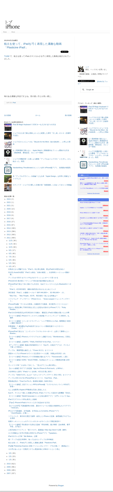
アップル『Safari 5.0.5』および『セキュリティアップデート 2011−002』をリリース (39, 375)
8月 (10, 253)
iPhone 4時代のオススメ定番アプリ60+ (90, 212)
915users (105, 215)
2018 (9, 215)
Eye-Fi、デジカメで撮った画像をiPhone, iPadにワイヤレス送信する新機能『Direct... (39, 393)
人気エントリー (84, 200)
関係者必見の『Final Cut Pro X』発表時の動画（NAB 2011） (31, 381)
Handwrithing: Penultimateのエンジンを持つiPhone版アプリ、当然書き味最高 (41, 168)
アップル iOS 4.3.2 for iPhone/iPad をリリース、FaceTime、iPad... (33, 378)
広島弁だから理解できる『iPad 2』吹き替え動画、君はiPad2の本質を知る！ (36, 269)
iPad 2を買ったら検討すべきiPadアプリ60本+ (91, 228)
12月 (11, 240)
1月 (10, 459)
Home (5, 32)
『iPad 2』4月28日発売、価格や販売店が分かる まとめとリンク (32, 289)
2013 (9, 231)
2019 (9, 212)
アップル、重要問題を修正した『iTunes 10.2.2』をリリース (30, 350)
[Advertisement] (54, 15)
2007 (9, 473)
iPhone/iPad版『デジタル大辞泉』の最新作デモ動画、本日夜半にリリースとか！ (38, 304)
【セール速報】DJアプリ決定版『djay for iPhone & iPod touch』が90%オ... (36, 368)
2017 (9, 218)
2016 (9, 222)
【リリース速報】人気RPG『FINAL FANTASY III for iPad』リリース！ (34, 342)
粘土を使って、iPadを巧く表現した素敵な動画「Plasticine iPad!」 (33, 443)
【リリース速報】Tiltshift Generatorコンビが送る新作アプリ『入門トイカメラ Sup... (39, 396)
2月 (10, 456)
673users (105, 231)
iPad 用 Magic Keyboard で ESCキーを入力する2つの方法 (34, 124)
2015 (9, 225)
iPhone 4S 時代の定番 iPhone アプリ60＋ (90, 202)
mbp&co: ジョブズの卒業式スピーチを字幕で (91, 207)
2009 (9, 467)
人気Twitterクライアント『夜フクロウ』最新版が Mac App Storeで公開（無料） (38, 430)
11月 (11, 244)
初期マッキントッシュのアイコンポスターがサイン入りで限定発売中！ (34, 421)
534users (105, 241)
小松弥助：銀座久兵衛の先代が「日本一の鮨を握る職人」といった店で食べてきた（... (93, 234)
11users (106, 180)
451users (105, 246)
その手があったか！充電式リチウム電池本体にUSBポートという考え (34, 449)
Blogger (61, 485)
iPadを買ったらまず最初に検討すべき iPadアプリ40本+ (94, 218)
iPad (14, 102)
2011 (9, 238)
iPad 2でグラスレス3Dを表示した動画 (22, 399)
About (13, 32)
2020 (9, 209)
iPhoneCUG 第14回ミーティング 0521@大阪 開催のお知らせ (31, 281)
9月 (10, 250)
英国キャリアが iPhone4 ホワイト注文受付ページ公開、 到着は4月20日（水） (37, 353)
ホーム (37, 115)
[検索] (94, 89)
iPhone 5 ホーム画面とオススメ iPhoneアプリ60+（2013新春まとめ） (91, 249)
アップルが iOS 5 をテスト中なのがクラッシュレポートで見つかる (33, 278)
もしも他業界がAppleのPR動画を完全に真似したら (27, 390)
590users (105, 236)
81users (106, 191)
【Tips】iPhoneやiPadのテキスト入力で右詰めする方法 (29, 402)
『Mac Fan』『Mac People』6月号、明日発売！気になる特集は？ (33, 296)
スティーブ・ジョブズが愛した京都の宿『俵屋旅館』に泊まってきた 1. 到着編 (42, 185)
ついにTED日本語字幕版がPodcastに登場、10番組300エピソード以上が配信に (94, 223)
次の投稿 (7, 115)
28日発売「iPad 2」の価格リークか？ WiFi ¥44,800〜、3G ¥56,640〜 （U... (36, 292)
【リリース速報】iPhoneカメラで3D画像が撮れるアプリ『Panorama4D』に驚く (38, 357)
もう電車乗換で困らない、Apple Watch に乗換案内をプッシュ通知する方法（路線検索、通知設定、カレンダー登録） (98, 143)
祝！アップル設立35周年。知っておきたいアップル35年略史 (30, 439)
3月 (10, 453)
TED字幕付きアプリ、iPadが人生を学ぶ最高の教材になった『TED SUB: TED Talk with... (93, 239)
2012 (9, 234)
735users (105, 225)
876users (105, 220)
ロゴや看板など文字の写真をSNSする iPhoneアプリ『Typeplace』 (33, 433)
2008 (9, 470)
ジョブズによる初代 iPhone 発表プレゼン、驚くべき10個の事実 (94, 178)
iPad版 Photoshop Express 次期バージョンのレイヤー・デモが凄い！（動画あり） (39, 446)
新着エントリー (84, 175)
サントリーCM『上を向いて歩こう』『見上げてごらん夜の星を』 (32, 365)
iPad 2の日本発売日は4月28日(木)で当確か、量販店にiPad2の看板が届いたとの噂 (38, 312)
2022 (9, 202)
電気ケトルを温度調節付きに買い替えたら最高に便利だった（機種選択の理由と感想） (93, 183)
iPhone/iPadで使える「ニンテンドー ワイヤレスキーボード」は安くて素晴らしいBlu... (94, 244)
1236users (105, 205)
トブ (87, 67)
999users (105, 210)
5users (106, 186)
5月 (10, 263)
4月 (10, 266)
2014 (9, 228)
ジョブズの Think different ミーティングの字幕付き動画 (94, 188)
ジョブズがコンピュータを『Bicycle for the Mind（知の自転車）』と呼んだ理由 (98, 130)
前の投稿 (68, 115)
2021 (9, 205)
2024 (9, 199)
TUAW (6, 56)
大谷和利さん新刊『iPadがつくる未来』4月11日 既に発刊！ (30, 371)
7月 (10, 257)
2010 (9, 464)
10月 (11, 247)
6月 (10, 260)
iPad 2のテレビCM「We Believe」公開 (22, 436)
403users (105, 251)
